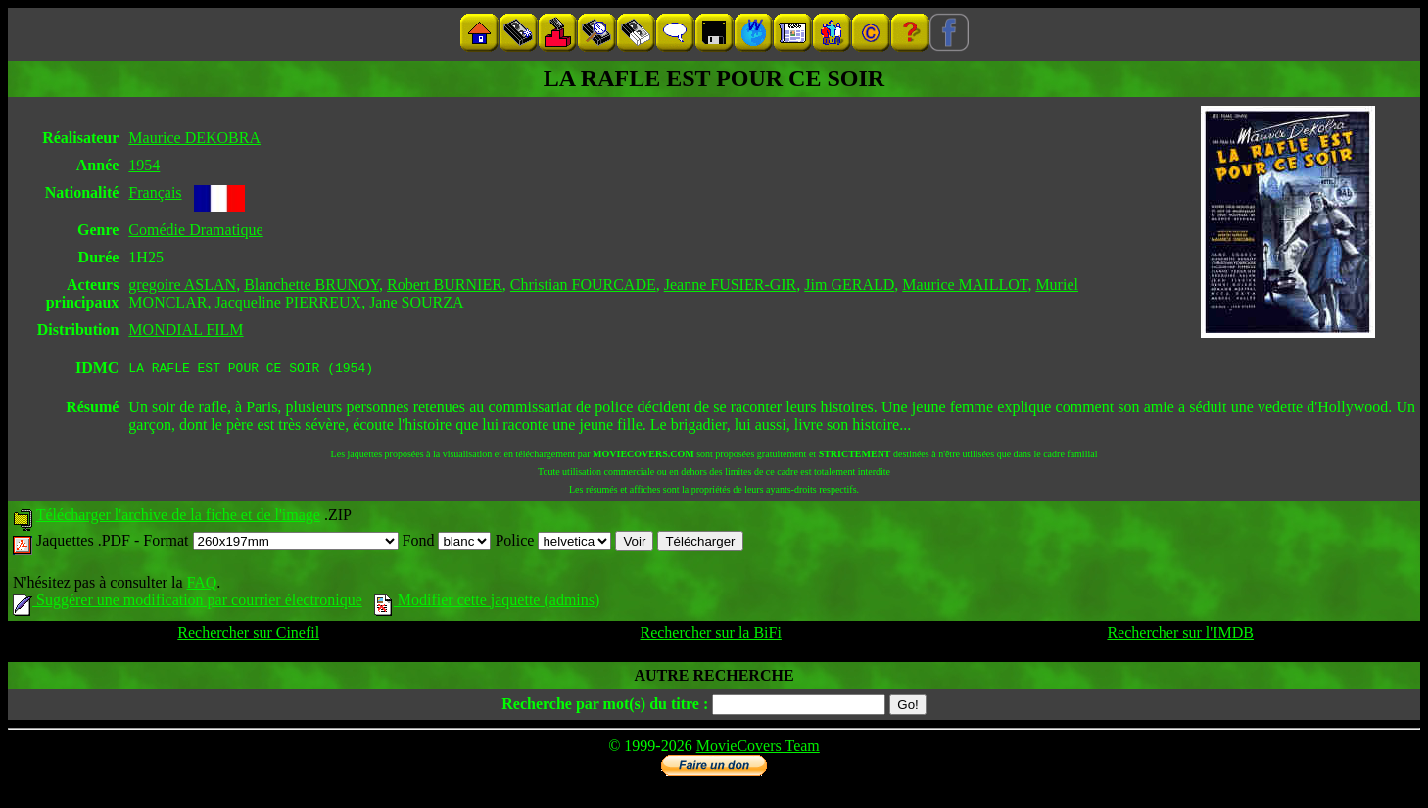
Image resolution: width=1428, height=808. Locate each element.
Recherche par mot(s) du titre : (604, 706)
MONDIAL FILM (185, 329)
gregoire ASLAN (182, 284)
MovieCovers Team (758, 748)
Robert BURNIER (444, 284)
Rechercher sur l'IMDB (1180, 635)
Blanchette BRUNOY (311, 284)
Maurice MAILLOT (964, 284)
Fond (447, 543)
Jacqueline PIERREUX (287, 302)
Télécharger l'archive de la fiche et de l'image (178, 517)
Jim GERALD (849, 284)
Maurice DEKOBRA (194, 137)
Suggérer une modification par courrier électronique (187, 602)
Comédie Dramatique (195, 229)
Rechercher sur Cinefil (248, 635)
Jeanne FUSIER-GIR (730, 284)
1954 (144, 165)
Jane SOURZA (416, 302)
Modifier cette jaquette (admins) (487, 602)
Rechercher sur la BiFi (710, 635)
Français (154, 192)
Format (270, 543)
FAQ (201, 585)
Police (553, 543)
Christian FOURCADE (583, 284)
